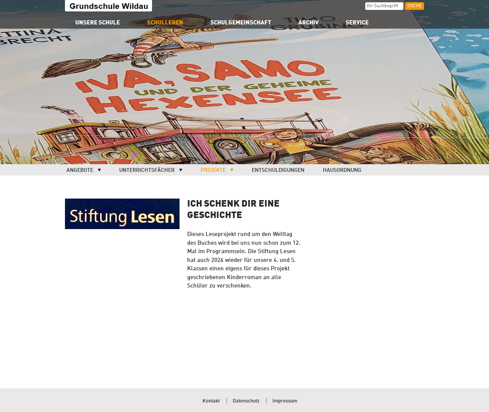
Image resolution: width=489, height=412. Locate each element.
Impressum (284, 401)
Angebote (79, 170)
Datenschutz (246, 401)
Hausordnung (342, 170)
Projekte (213, 170)
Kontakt (211, 401)
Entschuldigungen (278, 170)
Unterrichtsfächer (147, 170)
